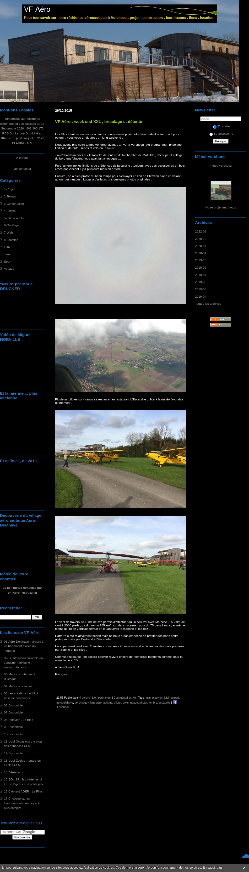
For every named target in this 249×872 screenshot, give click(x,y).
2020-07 (200, 245)
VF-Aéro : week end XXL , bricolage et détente (98, 121)
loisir (167, 697)
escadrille (165, 702)
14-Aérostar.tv (13, 772)
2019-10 (200, 260)
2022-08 (200, 231)
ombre (153, 702)
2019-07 (200, 274)
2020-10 (200, 238)
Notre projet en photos (220, 207)
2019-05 (200, 289)
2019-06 (200, 282)
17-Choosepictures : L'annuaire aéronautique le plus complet (22, 803)
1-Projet (9, 189)
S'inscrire (221, 126)
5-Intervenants (14, 218)
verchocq (80, 702)
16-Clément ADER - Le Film (23, 791)
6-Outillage (11, 225)
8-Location (11, 239)
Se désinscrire (221, 133)
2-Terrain (10, 196)
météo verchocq (221, 165)
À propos (22, 157)
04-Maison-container (18, 686)
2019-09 (200, 267)
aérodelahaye (64, 702)
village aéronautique (100, 702)
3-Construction (14, 203)
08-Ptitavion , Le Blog (18, 719)
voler (126, 702)
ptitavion (157, 697)
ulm (148, 697)
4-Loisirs (9, 210)
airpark (175, 697)
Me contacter (22, 168)
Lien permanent (101, 697)
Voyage (9, 268)
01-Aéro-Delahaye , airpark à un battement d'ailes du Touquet (24, 646)
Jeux (7, 254)
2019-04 (200, 296)
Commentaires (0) (124, 697)
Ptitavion (110, 148)
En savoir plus (212, 867)
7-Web (8, 232)
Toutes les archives (208, 303)
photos (143, 702)
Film (7, 246)
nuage (134, 702)
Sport (7, 261)
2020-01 (200, 253)
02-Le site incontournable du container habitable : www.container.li (23, 662)
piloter (117, 702)
